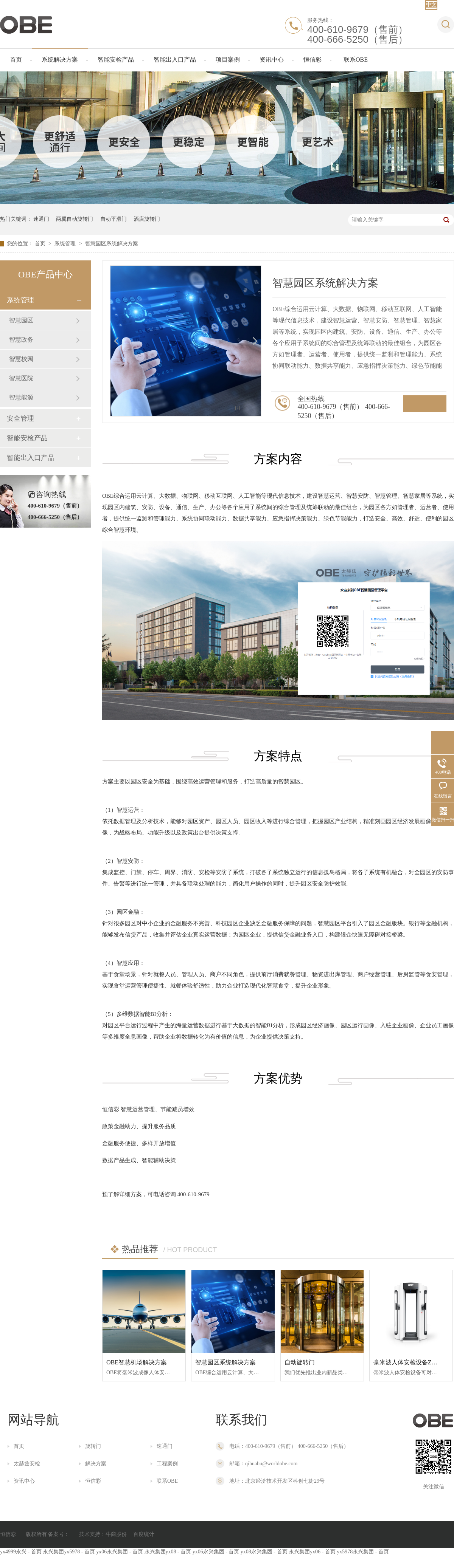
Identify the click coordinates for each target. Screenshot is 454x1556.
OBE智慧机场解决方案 (136, 1362)
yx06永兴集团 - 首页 (119, 1551)
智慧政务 (21, 339)
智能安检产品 (116, 59)
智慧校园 (21, 359)
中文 (431, 5)
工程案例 (167, 1463)
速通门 (41, 219)
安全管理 (20, 418)
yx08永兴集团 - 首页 (264, 1551)
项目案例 (228, 59)
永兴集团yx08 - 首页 (168, 1551)
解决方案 (95, 1463)
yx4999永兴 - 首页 (21, 1551)
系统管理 (65, 243)
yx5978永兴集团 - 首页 (363, 1551)
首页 (16, 59)
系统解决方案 (60, 59)
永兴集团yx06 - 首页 (312, 1551)
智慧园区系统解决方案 (111, 243)
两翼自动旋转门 (74, 219)
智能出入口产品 (175, 59)
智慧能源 (21, 397)
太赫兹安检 (27, 1463)
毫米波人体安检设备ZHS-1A (411, 1362)
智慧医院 (21, 378)
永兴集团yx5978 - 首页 (69, 1551)
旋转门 (93, 1446)
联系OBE (356, 59)
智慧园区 (21, 320)
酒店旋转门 (147, 219)
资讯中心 (272, 59)
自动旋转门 (300, 1362)
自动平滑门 (113, 219)
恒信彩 (312, 59)
